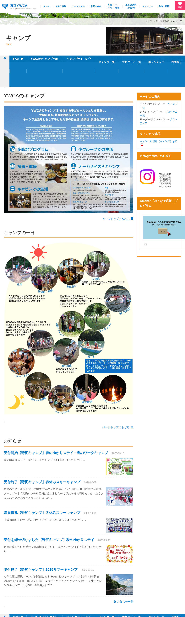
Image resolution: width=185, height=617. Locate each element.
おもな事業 (61, 6)
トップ (148, 21)
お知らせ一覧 (125, 576)
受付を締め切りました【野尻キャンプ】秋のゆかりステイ (49, 515)
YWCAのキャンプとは (44, 58)
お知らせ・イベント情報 (113, 6)
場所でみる (95, 6)
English (176, 592)
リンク (164, 592)
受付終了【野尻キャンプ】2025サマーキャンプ (41, 545)
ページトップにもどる (115, 194)
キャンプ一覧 (107, 58)
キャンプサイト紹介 (79, 58)
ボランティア (156, 58)
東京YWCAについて (130, 6)
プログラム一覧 (131, 58)
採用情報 (150, 592)
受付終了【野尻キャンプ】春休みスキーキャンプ (42, 457)
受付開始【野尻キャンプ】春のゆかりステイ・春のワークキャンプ (56, 428)
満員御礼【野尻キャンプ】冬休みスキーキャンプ (42, 488)
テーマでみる (78, 6)
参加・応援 (164, 6)
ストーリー (147, 6)
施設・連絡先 (115, 592)
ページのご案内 (150, 71)
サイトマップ (133, 592)
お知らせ (18, 58)
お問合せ (176, 58)
